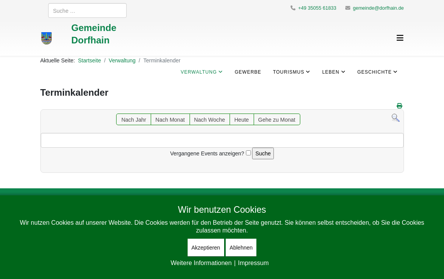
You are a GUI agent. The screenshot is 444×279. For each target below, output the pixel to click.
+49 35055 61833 (317, 8)
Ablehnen (241, 247)
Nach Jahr (133, 119)
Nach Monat (170, 119)
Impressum (253, 262)
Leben (330, 72)
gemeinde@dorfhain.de (378, 8)
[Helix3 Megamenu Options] (400, 38)
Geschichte (374, 72)
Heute (241, 119)
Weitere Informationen (201, 262)
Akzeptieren (206, 247)
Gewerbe (248, 72)
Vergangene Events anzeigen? (207, 153)
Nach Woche (209, 119)
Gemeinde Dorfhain (93, 33)
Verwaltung (199, 72)
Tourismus (289, 72)
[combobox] (87, 10)
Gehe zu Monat (277, 119)
